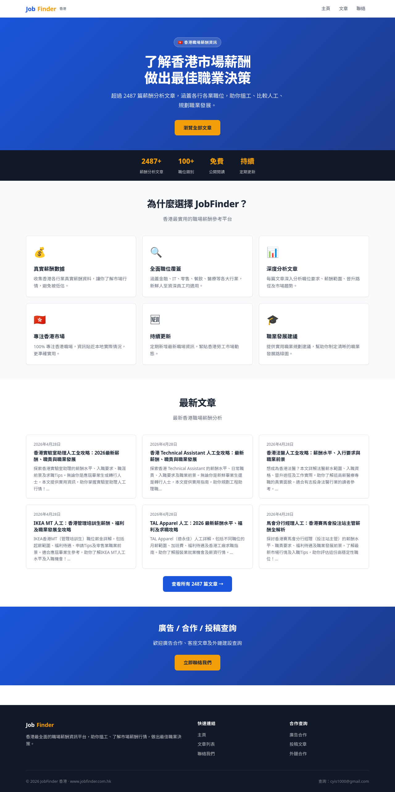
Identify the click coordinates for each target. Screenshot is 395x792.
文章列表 (206, 744)
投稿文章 (298, 744)
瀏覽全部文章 (197, 128)
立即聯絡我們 (197, 662)
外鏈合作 (298, 754)
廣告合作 (298, 735)
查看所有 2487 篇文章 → (197, 584)
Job (46, 8)
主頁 (326, 8)
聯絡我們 (206, 754)
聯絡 (360, 8)
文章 (343, 8)
